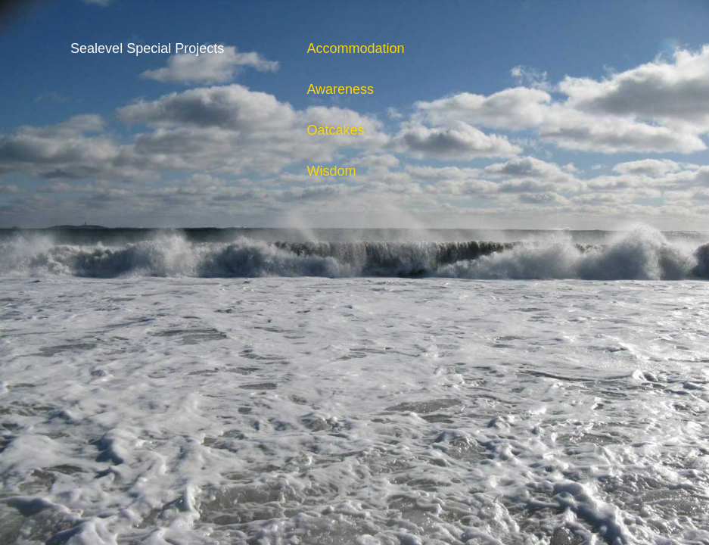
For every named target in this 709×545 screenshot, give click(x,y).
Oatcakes (335, 130)
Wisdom (331, 171)
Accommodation (355, 48)
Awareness (340, 89)
